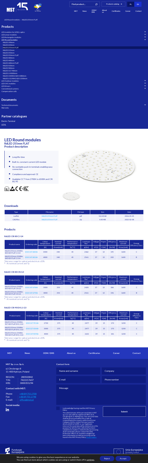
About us (104, 11)
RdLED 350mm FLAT (11, 55)
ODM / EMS (94, 11)
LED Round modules (12, 20)
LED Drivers (6, 86)
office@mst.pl (27, 399)
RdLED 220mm (8, 45)
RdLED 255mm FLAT (11, 47)
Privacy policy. (91, 437)
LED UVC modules (8, 83)
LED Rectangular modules (11, 37)
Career (128, 11)
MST (76, 11)
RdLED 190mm (8, 42)
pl (131, 4)
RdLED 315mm (8, 50)
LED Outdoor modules (10, 81)
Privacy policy (7, 460)
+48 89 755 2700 (28, 393)
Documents (8, 99)
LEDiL (3, 125)
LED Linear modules (9, 35)
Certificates (116, 11)
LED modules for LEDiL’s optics (13, 32)
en (138, 4)
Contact (138, 11)
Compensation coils (9, 91)
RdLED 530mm (8, 66)
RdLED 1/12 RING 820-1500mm (15, 78)
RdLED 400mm (8, 58)
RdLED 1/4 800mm (10, 73)
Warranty (5, 108)
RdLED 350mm (8, 53)
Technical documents (9, 105)
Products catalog (112, 4)
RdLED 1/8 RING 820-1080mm (14, 76)
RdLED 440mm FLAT (11, 63)
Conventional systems (10, 89)
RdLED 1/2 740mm (10, 71)
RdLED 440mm (8, 60)
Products (7, 26)
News (85, 11)
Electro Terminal (8, 121)
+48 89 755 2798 (27, 396)
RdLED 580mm (8, 68)
